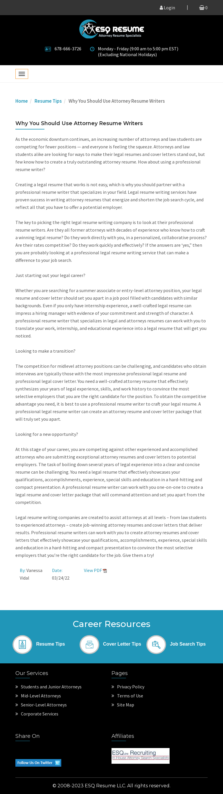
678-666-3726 (68, 48)
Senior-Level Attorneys (41, 705)
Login (167, 7)
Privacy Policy (128, 687)
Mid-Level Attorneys (38, 696)
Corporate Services (36, 714)
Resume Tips (48, 101)
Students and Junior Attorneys (48, 687)
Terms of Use (127, 696)
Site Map (123, 705)
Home (21, 101)
